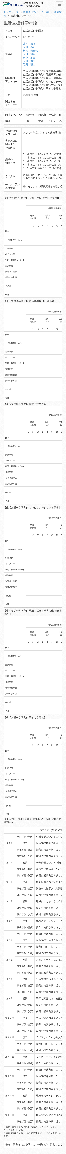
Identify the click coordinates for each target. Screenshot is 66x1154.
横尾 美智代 (30, 50)
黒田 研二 (29, 64)
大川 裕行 (29, 54)
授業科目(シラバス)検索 (36, 12)
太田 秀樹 (29, 61)
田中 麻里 (29, 57)
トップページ (11, 12)
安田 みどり (30, 47)
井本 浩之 (29, 43)
